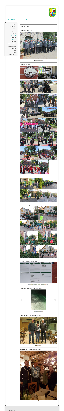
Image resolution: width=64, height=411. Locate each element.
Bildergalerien (13, 38)
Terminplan (14, 34)
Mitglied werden (13, 32)
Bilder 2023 (14, 36)
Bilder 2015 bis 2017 (12, 45)
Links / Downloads (12, 57)
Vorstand (14, 30)
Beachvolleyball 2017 (12, 49)
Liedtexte (14, 53)
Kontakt (14, 55)
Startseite (14, 27)
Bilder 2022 (13, 40)
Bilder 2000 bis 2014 (12, 47)
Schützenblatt (13, 51)
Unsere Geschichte (13, 29)
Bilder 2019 (13, 43)
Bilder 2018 (13, 42)
